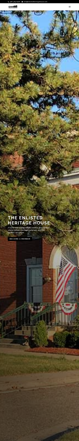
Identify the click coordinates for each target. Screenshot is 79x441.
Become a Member (20, 239)
